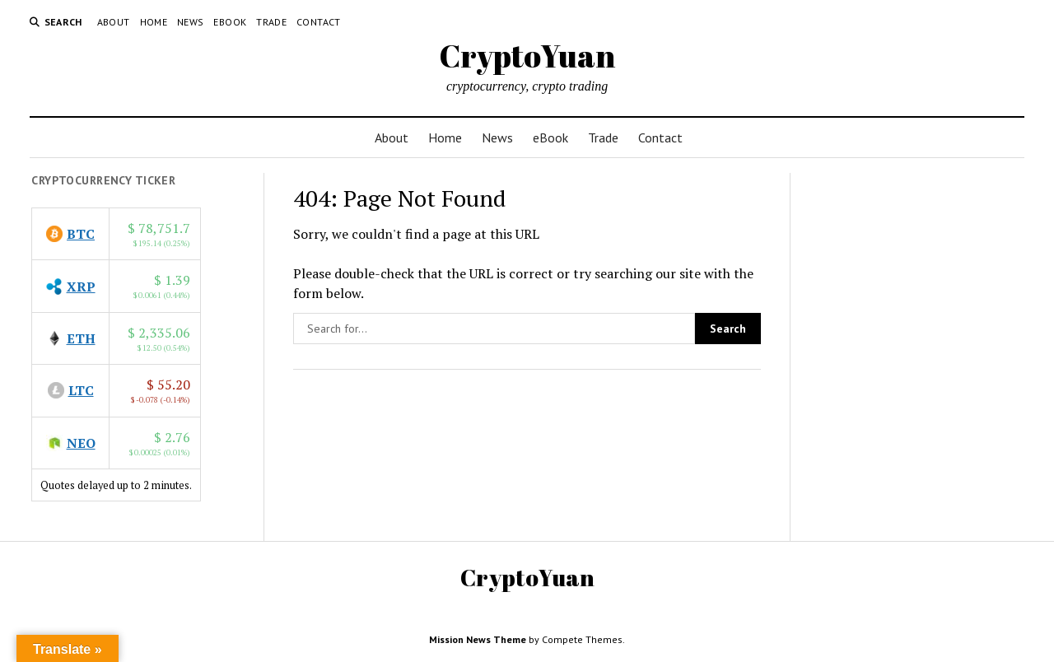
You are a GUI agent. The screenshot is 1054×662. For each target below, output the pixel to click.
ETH (81, 338)
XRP (81, 286)
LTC (81, 390)
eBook (229, 22)
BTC (81, 234)
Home (153, 22)
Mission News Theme (477, 639)
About (113, 22)
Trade (271, 22)
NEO (81, 443)
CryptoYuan (527, 56)
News (190, 22)
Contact (318, 22)
